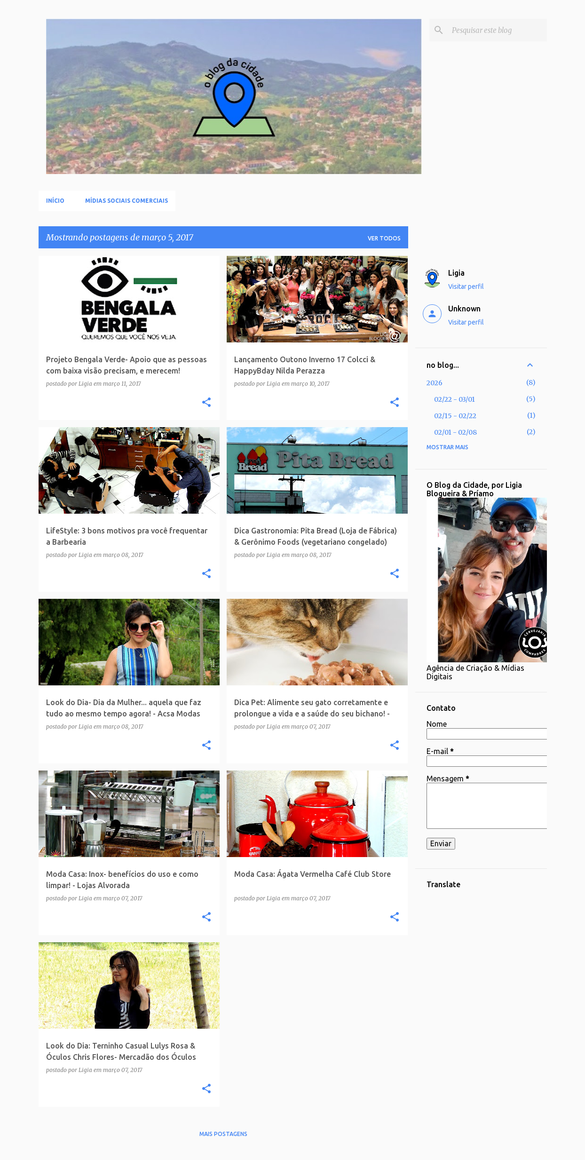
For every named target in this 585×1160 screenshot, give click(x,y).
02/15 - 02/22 (455, 416)
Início (55, 201)
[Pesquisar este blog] (497, 30)
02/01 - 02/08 (455, 432)
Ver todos (384, 238)
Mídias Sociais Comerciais (126, 201)
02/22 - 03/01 (454, 399)
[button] (206, 403)
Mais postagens (223, 1134)
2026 (435, 383)
